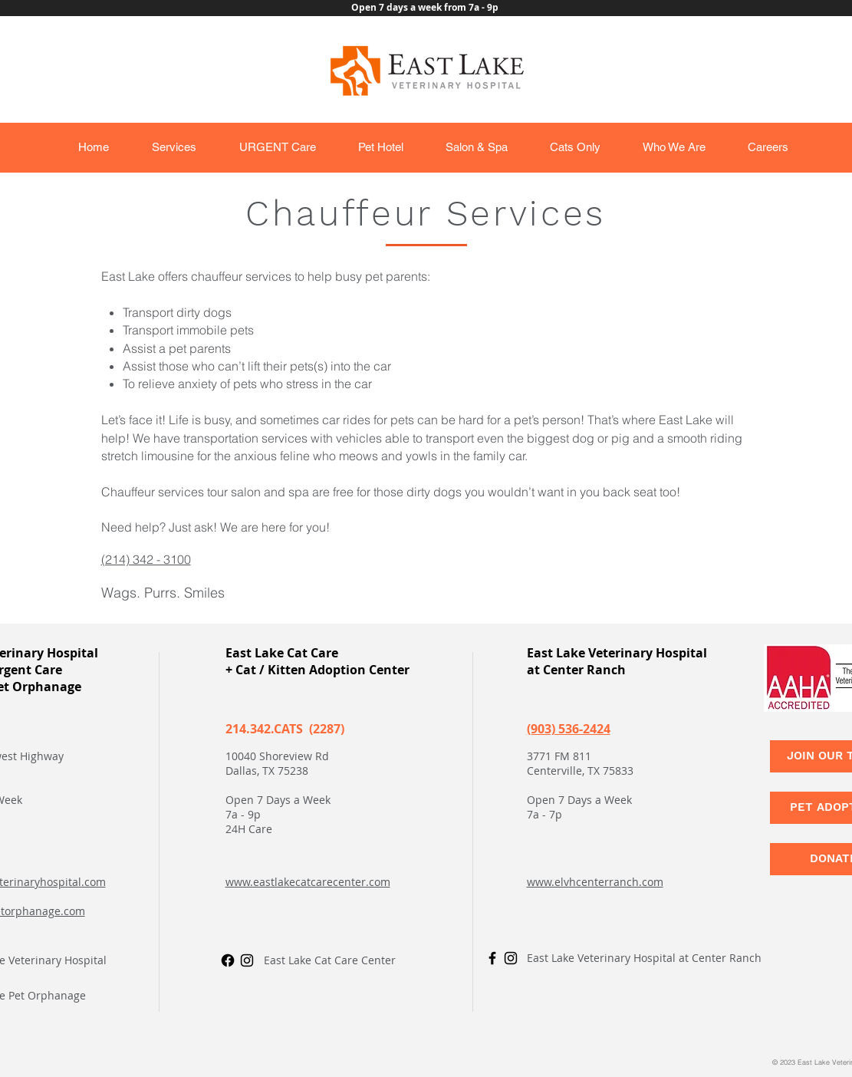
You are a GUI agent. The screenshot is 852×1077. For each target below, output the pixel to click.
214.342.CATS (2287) (284, 728)
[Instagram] (246, 960)
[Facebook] (227, 960)
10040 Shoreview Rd (277, 756)
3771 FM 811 (559, 756)
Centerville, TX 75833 (580, 770)
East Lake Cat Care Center (330, 960)
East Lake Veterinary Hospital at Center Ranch (644, 957)
